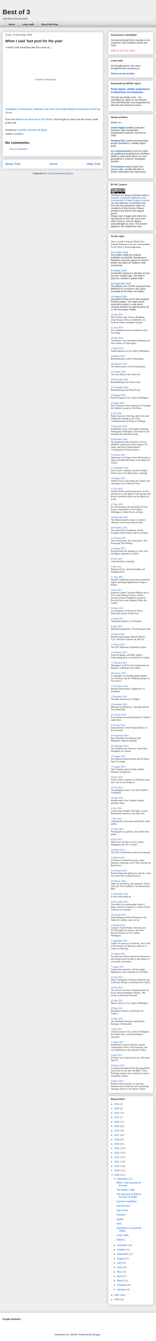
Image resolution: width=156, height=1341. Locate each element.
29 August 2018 (118, 395)
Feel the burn (123, 1206)
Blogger (96, 1334)
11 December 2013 (119, 894)
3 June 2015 (116, 590)
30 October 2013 (118, 915)
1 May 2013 (116, 1029)
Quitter (120, 1219)
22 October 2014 (118, 715)
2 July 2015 (116, 566)
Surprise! (121, 1214)
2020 (117, 1121)
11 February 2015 (119, 663)
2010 (117, 1166)
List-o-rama (122, 1210)
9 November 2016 (119, 439)
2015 (117, 1144)
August (121, 1258)
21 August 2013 (118, 954)
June (120, 1267)
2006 (117, 1299)
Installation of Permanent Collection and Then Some (33, 109)
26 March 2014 (118, 850)
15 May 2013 (117, 1019)
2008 (117, 1175)
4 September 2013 (119, 941)
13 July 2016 (117, 488)
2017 (117, 1135)
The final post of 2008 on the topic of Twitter (129, 1195)
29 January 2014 (118, 881)
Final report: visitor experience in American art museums (130, 91)
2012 (117, 1157)
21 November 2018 (119, 387)
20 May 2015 (117, 608)
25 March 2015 (118, 634)
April (119, 1276)
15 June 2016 (117, 504)
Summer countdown (127, 1201)
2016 (117, 1139)
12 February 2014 (119, 870)
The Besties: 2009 (126, 1190)
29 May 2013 (117, 1008)
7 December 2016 (119, 426)
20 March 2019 (118, 356)
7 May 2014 (116, 818)
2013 (117, 1152)
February (122, 1285)
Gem (119, 1223)
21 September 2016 (120, 468)
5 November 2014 (119, 704)
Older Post (93, 164)
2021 (117, 1117)
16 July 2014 (117, 787)
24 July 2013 (117, 977)
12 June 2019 (117, 327)
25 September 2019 (121, 283)
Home (12, 24)
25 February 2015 (119, 652)
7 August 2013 (117, 967)
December (122, 1178)
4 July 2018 (116, 413)
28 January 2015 (118, 673)
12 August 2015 (118, 548)
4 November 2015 (119, 527)
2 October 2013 (118, 925)
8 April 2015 (116, 626)
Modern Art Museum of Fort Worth (34, 119)
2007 (117, 1295)
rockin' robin (123, 1235)
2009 (117, 1170)
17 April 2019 (117, 348)
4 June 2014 (116, 808)
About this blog (49, 24)
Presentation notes (121, 166)
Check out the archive (123, 73)
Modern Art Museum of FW (82, 109)
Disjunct (121, 1239)
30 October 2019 (119, 252)
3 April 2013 (116, 1055)
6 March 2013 (117, 1081)
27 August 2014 (118, 756)
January (121, 1289)
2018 (117, 1130)
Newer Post (12, 164)
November (122, 1245)
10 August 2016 (118, 478)
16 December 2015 (119, 517)
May (119, 1272)
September (123, 1254)
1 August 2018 (117, 403)
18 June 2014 (117, 798)
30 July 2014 (117, 777)
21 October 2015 (118, 538)
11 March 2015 (118, 644)
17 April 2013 (117, 1042)
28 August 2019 (119, 296)
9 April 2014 (116, 839)
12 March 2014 (118, 857)
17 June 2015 (117, 577)
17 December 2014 (119, 686)
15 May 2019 (117, 338)
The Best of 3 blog (120, 195)
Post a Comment (18, 149)
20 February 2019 (119, 364)
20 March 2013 (118, 1065)
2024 (117, 1104)
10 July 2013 (117, 987)
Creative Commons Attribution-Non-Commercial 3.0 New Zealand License (130, 199)
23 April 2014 (117, 829)
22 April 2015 (117, 618)
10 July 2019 (117, 314)
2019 (117, 1126)
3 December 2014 (119, 696)
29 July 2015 (117, 559)
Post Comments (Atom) (60, 173)
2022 (117, 1113)
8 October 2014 (118, 725)
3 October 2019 (119, 270)
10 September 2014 (120, 746)
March (120, 1280)
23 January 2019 (118, 372)
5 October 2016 (118, 455)
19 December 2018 (119, 379)
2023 (117, 1108)
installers (18, 133)
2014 (117, 1148)
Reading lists (118, 140)
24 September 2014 (120, 735)
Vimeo (8, 112)
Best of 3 (16, 12)
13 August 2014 (118, 766)
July (119, 1263)
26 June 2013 (117, 1000)
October (121, 1249)
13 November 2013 (119, 902)
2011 (117, 1161)
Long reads (28, 24)
